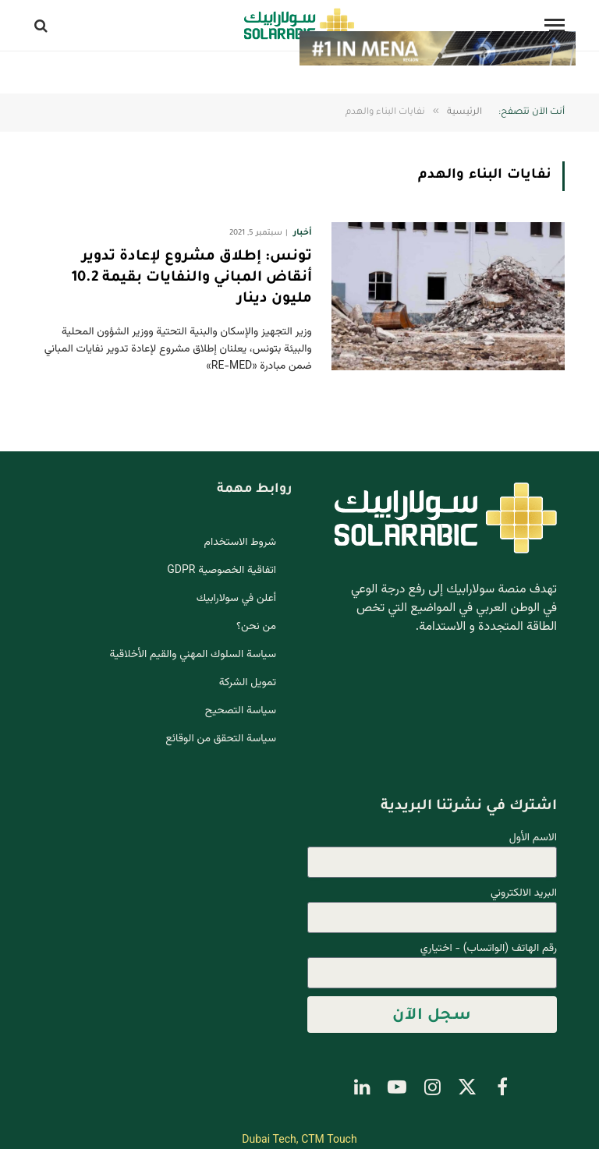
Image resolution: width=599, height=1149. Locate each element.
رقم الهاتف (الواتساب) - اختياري (488, 949)
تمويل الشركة (247, 682)
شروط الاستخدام (240, 542)
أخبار (302, 233)
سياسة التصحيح (240, 710)
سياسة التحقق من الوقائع (220, 739)
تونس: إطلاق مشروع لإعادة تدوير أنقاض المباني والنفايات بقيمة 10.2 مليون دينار (192, 278)
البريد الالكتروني (524, 894)
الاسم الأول (533, 838)
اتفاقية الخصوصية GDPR (221, 570)
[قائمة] (554, 25)
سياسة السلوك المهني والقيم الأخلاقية (193, 654)
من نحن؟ (256, 626)
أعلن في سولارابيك (236, 598)
